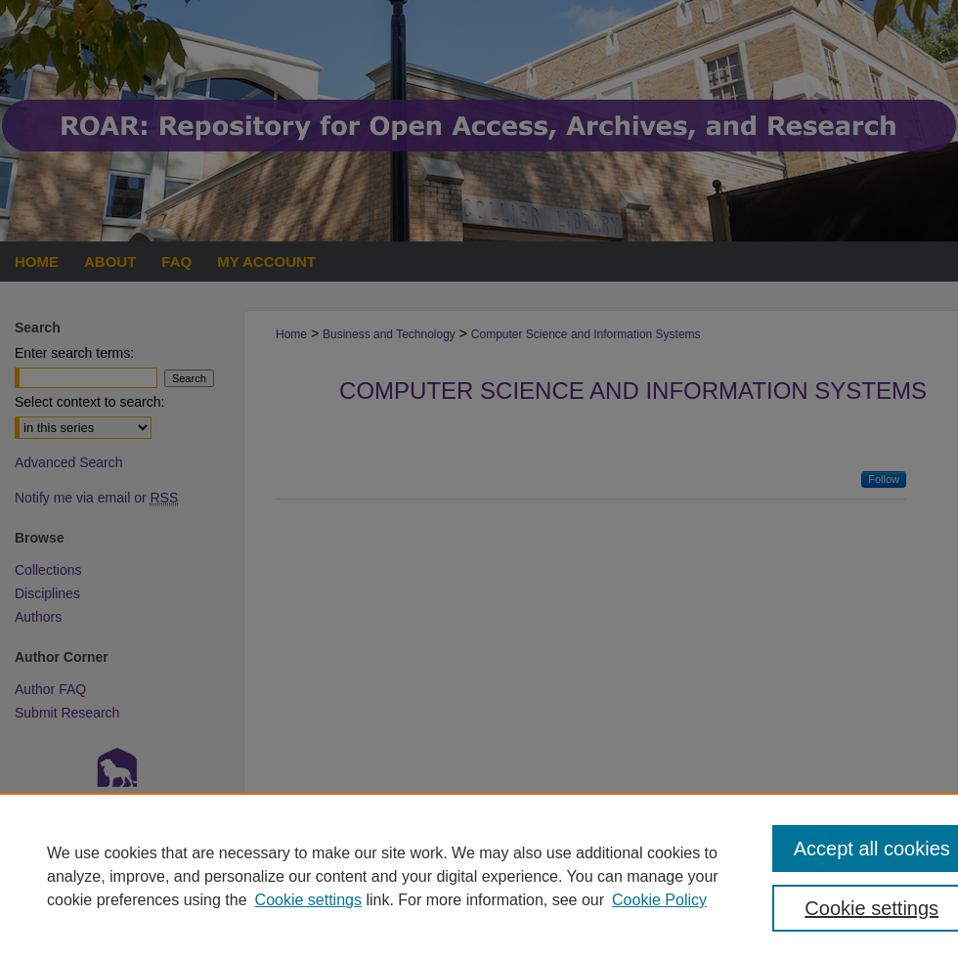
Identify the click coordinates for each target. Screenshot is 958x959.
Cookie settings (308, 900)
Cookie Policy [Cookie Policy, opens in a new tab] (659, 900)
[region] (479, 876)
